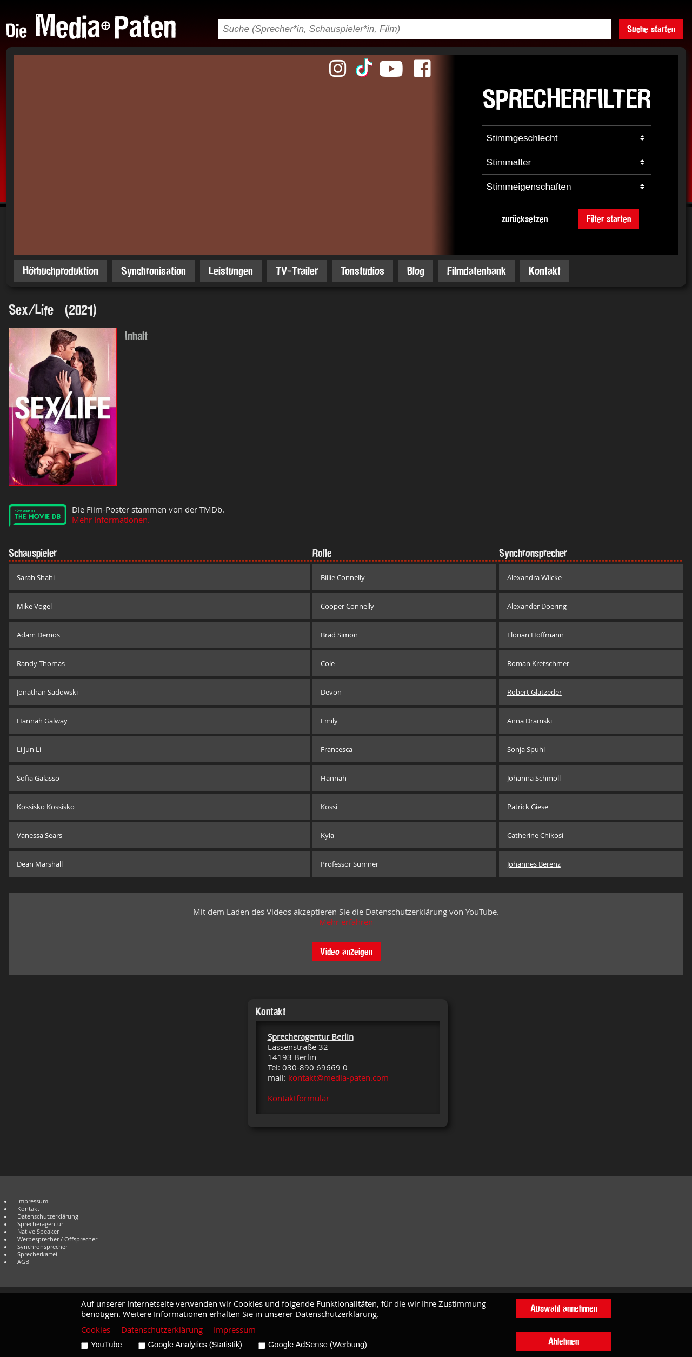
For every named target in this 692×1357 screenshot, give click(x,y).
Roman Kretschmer (538, 663)
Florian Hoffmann (535, 635)
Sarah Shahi (36, 577)
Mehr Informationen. (111, 520)
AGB (23, 1262)
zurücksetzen (525, 218)
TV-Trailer (297, 270)
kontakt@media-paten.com (338, 1078)
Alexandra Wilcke (534, 577)
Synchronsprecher (42, 1246)
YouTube (106, 1344)
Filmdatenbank (476, 270)
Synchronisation (153, 270)
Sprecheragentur (40, 1224)
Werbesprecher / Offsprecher (57, 1239)
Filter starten (609, 218)
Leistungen (231, 270)
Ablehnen (563, 1341)
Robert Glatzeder (534, 692)
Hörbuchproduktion (60, 270)
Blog (415, 270)
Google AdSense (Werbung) (317, 1344)
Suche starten (651, 29)
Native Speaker (38, 1231)
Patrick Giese (527, 806)
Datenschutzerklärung (47, 1216)
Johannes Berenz (534, 864)
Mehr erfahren (346, 922)
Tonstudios (362, 270)
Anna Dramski (529, 721)
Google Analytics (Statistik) (195, 1344)
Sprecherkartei (37, 1254)
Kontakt (545, 270)
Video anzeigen (346, 951)
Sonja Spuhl (526, 749)
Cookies (95, 1330)
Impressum (32, 1201)
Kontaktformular (298, 1098)
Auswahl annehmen (563, 1308)
